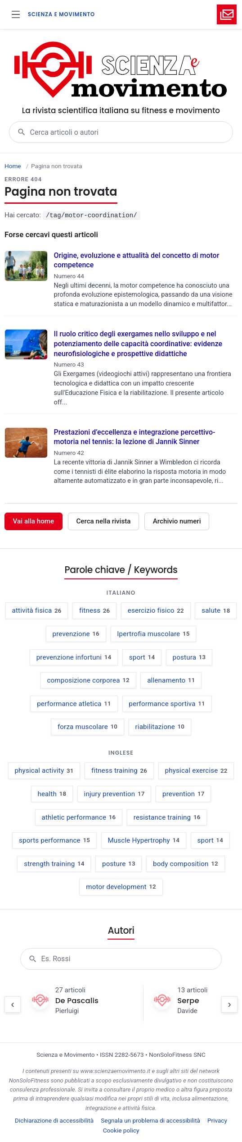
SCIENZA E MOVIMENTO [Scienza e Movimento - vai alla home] (61, 15)
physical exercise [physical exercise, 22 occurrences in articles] (196, 770)
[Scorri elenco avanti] (229, 1004)
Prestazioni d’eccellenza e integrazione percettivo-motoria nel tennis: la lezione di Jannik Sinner (134, 437)
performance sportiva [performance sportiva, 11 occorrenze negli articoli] (167, 704)
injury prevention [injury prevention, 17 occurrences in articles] (114, 794)
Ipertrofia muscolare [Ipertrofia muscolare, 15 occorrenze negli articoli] (153, 634)
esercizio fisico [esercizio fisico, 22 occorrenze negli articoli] (156, 610)
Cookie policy (121, 1130)
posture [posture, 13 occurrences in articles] (118, 864)
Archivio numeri (177, 521)
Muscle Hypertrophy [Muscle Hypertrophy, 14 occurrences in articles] (143, 840)
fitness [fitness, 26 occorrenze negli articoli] (94, 610)
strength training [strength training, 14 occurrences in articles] (54, 864)
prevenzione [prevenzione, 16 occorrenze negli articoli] (75, 634)
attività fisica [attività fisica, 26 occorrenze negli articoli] (37, 610)
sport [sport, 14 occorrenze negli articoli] (142, 657)
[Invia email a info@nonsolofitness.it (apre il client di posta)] (227, 14)
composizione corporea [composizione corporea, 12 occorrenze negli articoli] (88, 680)
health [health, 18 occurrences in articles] (51, 794)
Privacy (217, 1120)
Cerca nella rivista (103, 521)
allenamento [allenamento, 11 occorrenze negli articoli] (171, 680)
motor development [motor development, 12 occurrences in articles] (121, 887)
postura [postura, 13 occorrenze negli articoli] (189, 657)
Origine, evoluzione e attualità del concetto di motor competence (137, 260)
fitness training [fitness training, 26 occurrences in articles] (119, 770)
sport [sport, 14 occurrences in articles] (210, 840)
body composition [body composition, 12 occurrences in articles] (185, 864)
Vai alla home (33, 521)
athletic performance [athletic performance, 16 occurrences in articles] (79, 817)
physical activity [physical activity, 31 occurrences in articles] (43, 770)
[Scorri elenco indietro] (12, 1004)
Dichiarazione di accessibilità (54, 1120)
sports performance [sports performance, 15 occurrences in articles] (54, 840)
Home (12, 166)
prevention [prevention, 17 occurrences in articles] (183, 794)
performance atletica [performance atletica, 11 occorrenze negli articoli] (74, 704)
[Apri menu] (15, 14)
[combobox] (131, 132)
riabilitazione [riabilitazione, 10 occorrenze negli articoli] (160, 727)
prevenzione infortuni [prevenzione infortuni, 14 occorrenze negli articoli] (74, 657)
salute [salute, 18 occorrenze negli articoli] (216, 610)
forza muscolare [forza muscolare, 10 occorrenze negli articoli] (87, 727)
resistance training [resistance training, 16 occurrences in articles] (167, 817)
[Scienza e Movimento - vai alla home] (121, 70)
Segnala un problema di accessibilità (150, 1120)
